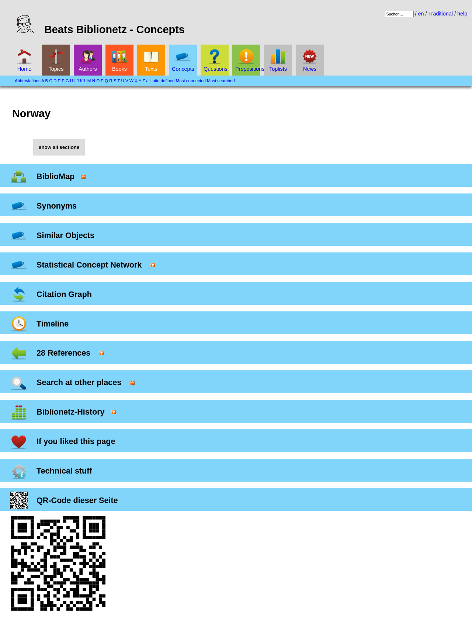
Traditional (440, 14)
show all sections (59, 147)
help (462, 14)
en (421, 14)
